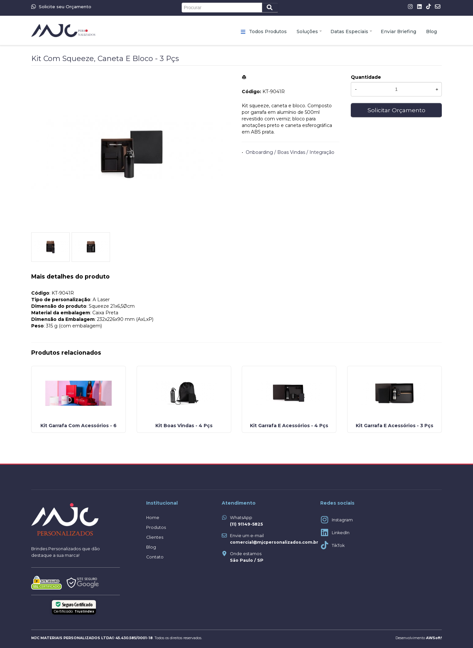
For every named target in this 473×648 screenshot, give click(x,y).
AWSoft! (434, 638)
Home (152, 517)
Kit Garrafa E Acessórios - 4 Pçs (289, 426)
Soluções (307, 31)
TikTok (338, 545)
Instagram (342, 519)
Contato (155, 556)
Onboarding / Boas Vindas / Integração (290, 152)
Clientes (154, 537)
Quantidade (366, 77)
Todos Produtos (268, 31)
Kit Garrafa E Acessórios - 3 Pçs (394, 426)
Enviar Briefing (398, 31)
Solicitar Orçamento (396, 110)
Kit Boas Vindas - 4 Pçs (184, 426)
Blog (431, 31)
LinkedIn (340, 532)
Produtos (156, 527)
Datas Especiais (349, 31)
